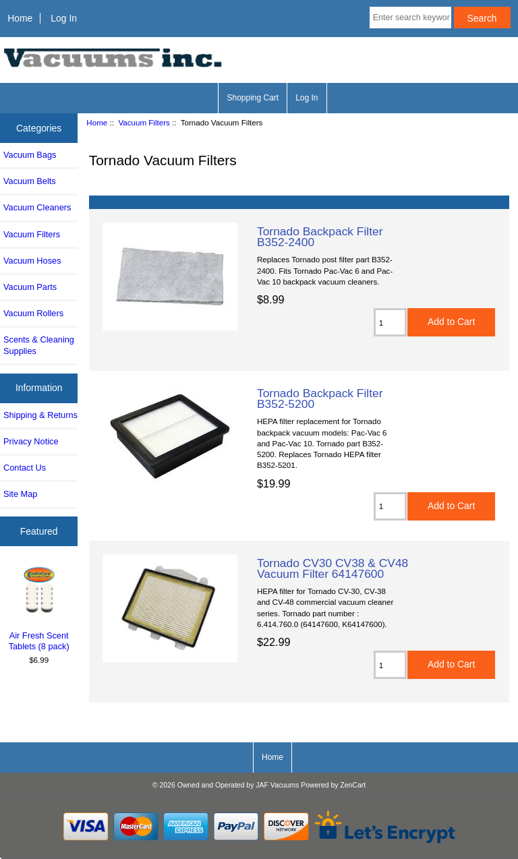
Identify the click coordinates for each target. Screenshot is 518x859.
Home (19, 18)
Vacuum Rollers (33, 313)
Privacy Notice (30, 441)
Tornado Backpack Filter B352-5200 (320, 398)
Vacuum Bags (29, 155)
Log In (64, 18)
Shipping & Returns (40, 415)
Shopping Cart (253, 97)
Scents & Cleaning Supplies (38, 344)
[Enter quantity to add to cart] (390, 322)
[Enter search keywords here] (410, 17)
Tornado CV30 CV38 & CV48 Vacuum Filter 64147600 (332, 568)
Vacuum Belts (29, 181)
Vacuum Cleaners (37, 207)
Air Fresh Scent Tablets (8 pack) (39, 607)
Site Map (20, 494)
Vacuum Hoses (32, 261)
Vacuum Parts (30, 287)
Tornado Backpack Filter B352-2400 (320, 237)
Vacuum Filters (143, 122)
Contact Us (24, 468)
